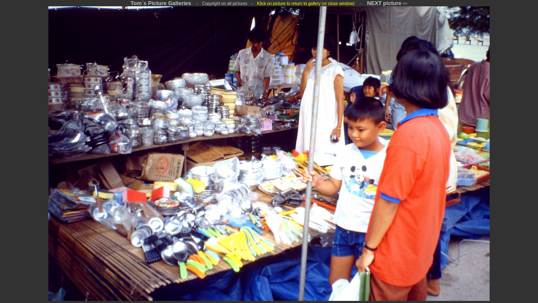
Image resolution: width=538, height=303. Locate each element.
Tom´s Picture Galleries (161, 3)
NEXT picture (384, 3)
